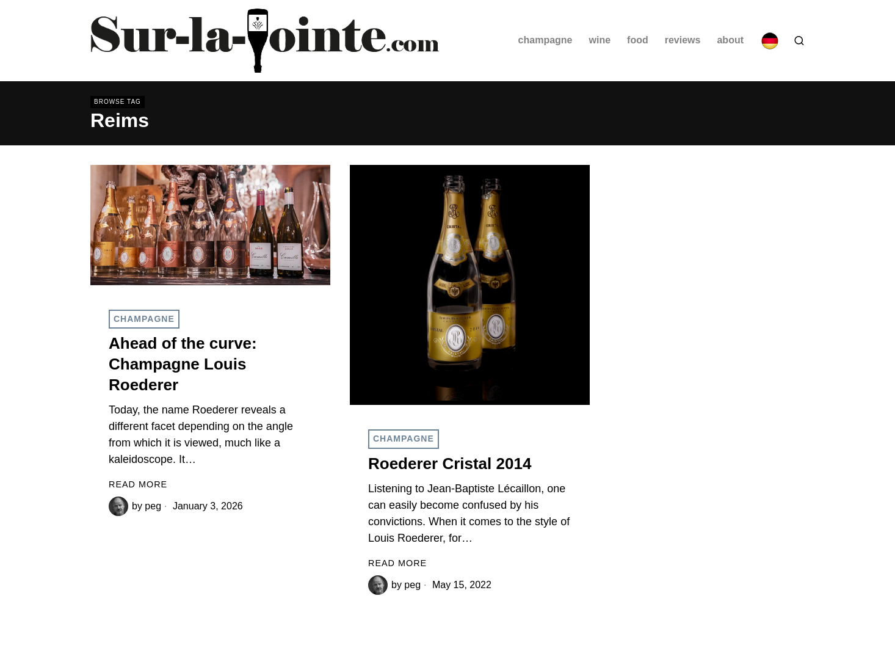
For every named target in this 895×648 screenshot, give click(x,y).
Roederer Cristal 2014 (449, 463)
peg (153, 506)
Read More (138, 484)
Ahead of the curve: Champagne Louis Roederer (183, 364)
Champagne (144, 319)
